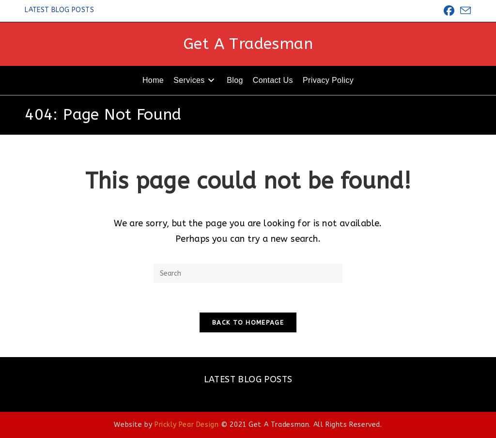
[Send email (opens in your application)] (464, 10)
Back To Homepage (248, 322)
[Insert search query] (248, 273)
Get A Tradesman (248, 44)
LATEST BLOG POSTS (59, 10)
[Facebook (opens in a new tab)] (449, 10)
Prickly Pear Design (186, 425)
